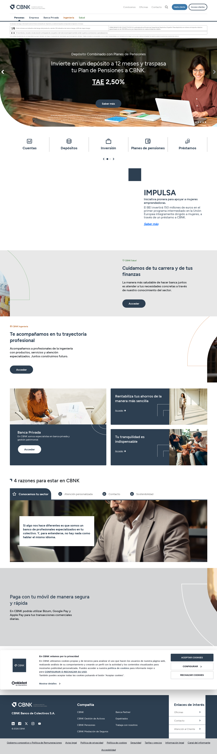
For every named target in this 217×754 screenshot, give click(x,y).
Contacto (156, 7)
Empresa (34, 17)
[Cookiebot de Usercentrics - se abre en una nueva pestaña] (19, 748)
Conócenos (129, 7)
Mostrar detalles (48, 748)
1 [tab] (196, 122)
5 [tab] (205, 122)
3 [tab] (200, 122)
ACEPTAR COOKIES (192, 722)
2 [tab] (198, 122)
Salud (82, 17)
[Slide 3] (111, 494)
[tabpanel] (108, 74)
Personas (19, 17)
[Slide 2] (75, 494)
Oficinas (143, 7)
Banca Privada (51, 17)
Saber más (151, 224)
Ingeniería (68, 17)
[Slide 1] (30, 494)
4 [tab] (203, 122)
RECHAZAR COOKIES (192, 739)
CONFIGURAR (192, 731)
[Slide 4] (141, 494)
